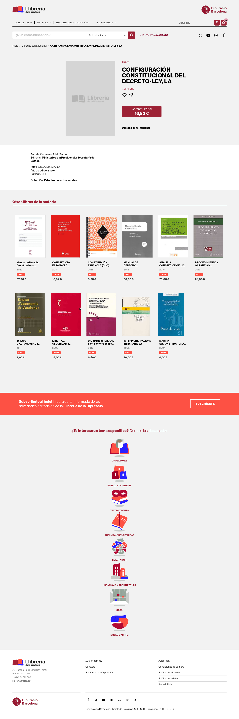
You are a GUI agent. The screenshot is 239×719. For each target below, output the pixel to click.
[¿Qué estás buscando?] (49, 35)
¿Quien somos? (93, 660)
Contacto (90, 666)
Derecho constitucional (136, 127)
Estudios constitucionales (60, 180)
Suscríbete (205, 404)
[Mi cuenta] (217, 23)
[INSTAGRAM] (216, 35)
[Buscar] (131, 35)
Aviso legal (164, 660)
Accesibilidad (166, 684)
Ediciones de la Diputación (99, 672)
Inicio (15, 45)
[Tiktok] (135, 700)
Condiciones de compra (171, 666)
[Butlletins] (127, 700)
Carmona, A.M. (49, 154)
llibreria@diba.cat (21, 681)
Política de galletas (168, 678)
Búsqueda (154, 35)
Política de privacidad (170, 672)
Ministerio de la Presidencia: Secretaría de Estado (63, 159)
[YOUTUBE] (208, 35)
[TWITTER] (200, 35)
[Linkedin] (119, 700)
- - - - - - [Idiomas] (195, 22)
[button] (224, 23)
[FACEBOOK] (224, 35)
